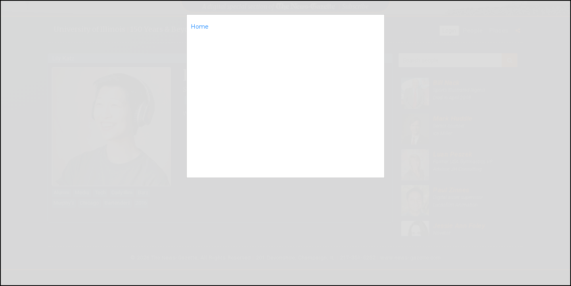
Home (200, 26)
